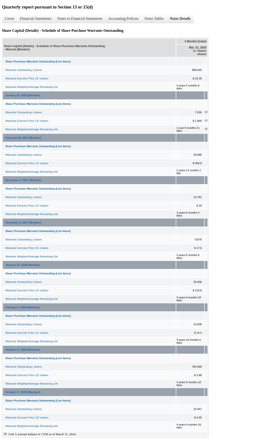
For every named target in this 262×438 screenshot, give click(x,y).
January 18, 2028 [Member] (22, 265)
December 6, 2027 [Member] (23, 180)
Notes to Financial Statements (79, 18)
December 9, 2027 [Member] (23, 222)
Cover (9, 18)
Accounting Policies (123, 18)
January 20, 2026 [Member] (22, 95)
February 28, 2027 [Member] (23, 137)
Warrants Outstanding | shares (23, 70)
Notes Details (180, 18)
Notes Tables (154, 18)
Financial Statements (35, 18)
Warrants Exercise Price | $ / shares (26, 78)
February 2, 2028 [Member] (22, 307)
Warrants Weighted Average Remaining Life (31, 86)
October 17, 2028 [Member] (22, 349)
